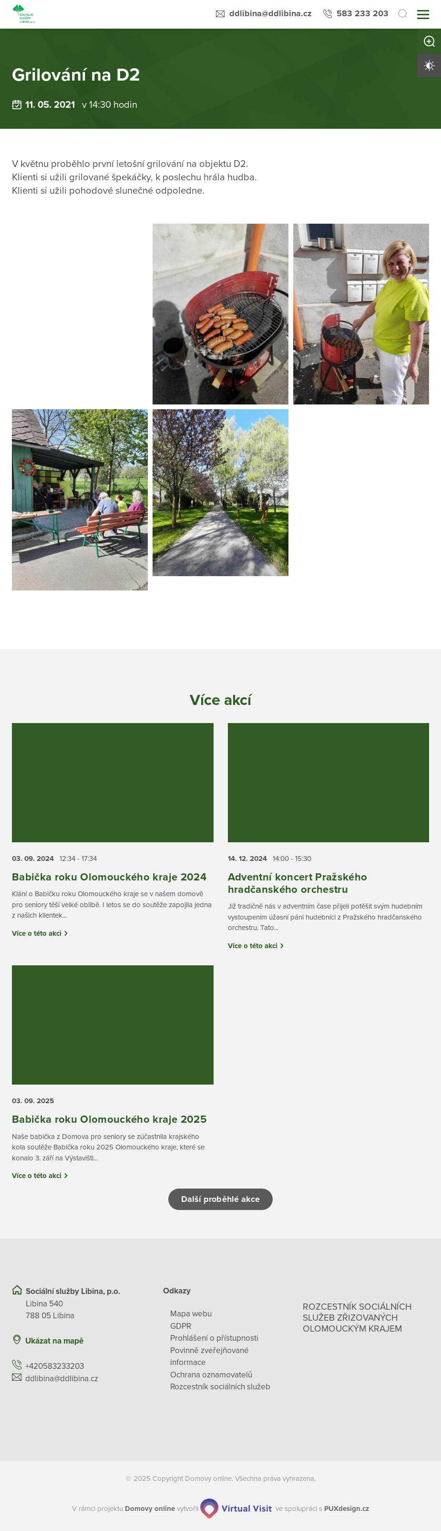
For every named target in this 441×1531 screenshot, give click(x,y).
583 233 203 (363, 13)
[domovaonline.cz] (150, 1508)
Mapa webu (191, 1314)
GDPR (180, 1326)
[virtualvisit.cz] (236, 1509)
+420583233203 (54, 1366)
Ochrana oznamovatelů (211, 1375)
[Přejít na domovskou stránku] (24, 14)
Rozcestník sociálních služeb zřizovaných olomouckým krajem (357, 1318)
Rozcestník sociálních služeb (220, 1387)
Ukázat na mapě (54, 1341)
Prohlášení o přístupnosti (214, 1338)
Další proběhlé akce (220, 1199)
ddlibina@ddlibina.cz (270, 13)
